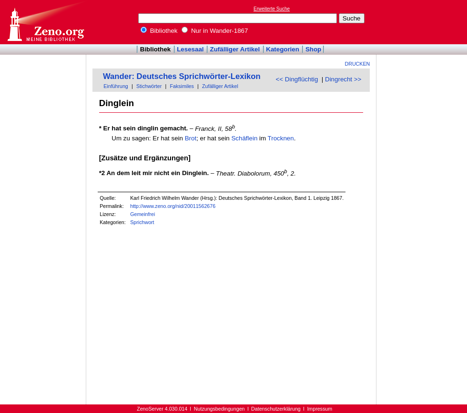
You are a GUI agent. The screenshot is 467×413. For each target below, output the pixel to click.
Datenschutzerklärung (276, 409)
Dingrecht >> (343, 79)
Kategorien (282, 49)
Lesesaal (190, 49)
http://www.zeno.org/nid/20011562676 (172, 206)
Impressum (319, 409)
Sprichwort (142, 222)
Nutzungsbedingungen (219, 409)
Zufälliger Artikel (235, 49)
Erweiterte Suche (272, 8)
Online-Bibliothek (45, 22)
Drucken (357, 64)
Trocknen (281, 138)
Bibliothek (159, 30)
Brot (190, 138)
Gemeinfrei (142, 214)
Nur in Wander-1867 (215, 30)
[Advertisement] (423, 21)
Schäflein (244, 138)
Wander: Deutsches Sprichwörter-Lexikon (182, 76)
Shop (313, 49)
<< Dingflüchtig (297, 79)
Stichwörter (149, 86)
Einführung (115, 86)
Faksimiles (181, 86)
